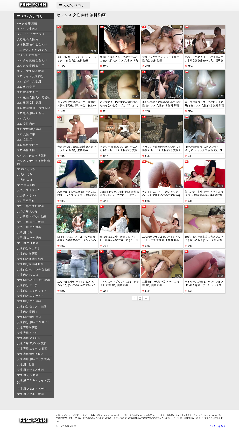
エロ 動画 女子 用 (27, 92)
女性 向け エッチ (27, 285)
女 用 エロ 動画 (26, 185)
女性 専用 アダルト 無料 (31, 343)
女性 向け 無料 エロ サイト (33, 322)
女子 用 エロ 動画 (27, 243)
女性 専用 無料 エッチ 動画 (33, 359)
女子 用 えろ (24, 232)
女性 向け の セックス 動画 (33, 280)
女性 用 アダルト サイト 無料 (33, 382)
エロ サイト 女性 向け (30, 76)
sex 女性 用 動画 (27, 23)
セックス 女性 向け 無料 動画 (33, 162)
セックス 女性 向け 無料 (31, 155)
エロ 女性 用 (24, 139)
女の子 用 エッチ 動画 (30, 221)
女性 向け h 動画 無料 (30, 258)
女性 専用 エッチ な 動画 (32, 348)
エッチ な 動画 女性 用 (30, 65)
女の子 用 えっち (27, 211)
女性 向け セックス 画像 (31, 306)
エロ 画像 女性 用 (27, 150)
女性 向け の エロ (27, 274)
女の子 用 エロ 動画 (29, 227)
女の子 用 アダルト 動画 (31, 216)
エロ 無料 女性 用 (27, 144)
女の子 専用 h (25, 200)
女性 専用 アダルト (28, 338)
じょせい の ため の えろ (32, 49)
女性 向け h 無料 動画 (30, 264)
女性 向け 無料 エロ (29, 317)
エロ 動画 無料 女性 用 (30, 113)
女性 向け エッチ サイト (31, 290)
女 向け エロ (24, 179)
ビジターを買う (217, 426)
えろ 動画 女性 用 (27, 39)
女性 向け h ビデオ (28, 248)
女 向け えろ (24, 174)
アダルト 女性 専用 (28, 55)
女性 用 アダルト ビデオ (31, 388)
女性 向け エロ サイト (30, 295)
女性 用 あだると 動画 (30, 369)
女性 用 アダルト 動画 (30, 394)
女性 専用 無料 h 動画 (30, 354)
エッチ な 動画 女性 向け (32, 60)
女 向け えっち (26, 169)
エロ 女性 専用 (26, 134)
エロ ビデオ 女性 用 (29, 81)
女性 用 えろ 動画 (27, 375)
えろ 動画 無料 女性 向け (32, 44)
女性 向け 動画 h (27, 311)
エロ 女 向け (24, 118)
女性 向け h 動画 (27, 253)
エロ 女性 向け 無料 (29, 129)
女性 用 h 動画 (25, 364)
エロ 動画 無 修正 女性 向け (34, 108)
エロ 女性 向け (26, 123)
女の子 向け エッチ (28, 190)
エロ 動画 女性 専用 (29, 102)
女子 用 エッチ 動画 (29, 237)
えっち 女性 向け (27, 28)
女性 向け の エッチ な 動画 (34, 269)
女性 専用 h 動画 (27, 327)
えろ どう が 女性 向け (30, 34)
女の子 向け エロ (27, 195)
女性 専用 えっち (27, 332)
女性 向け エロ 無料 (29, 301)
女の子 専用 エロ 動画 (30, 206)
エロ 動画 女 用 (26, 86)
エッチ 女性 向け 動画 (30, 71)
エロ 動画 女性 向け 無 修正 (34, 97)
